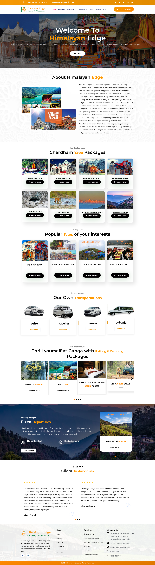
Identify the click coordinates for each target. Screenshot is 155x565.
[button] (74, 399)
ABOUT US (61, 9)
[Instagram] (131, 2)
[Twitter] (119, 2)
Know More (35, 182)
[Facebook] (115, 2)
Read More (34, 329)
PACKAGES (82, 9)
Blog (91, 9)
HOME (54, 9)
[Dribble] (127, 2)
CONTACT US (101, 9)
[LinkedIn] (123, 2)
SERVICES (71, 9)
